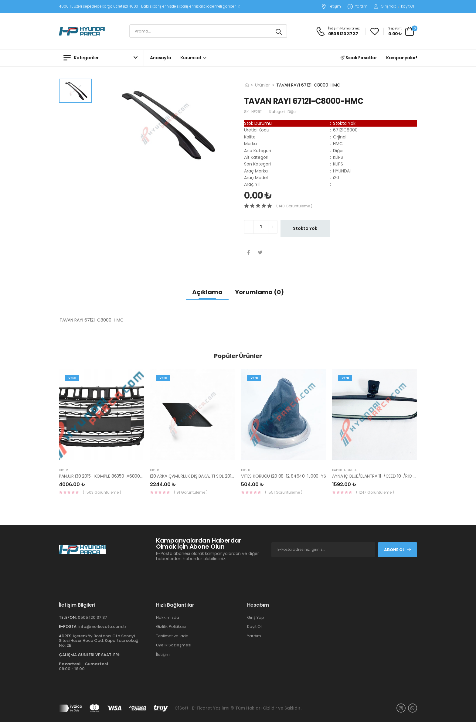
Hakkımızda (167, 617)
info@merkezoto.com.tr (102, 626)
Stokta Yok (305, 228)
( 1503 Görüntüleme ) (102, 492)
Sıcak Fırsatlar (358, 58)
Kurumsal (190, 58)
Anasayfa (160, 58)
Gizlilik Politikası (171, 626)
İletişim (331, 6)
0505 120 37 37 (92, 617)
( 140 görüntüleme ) (294, 206)
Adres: (65, 636)
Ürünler (262, 85)
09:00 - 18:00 (83, 666)
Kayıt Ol (407, 6)
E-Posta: (68, 626)
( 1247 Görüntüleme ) (375, 492)
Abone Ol (397, 550)
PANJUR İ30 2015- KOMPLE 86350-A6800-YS (103, 476)
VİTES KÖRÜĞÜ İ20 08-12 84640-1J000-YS (283, 476)
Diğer (63, 470)
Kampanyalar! (401, 58)
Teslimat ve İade (172, 636)
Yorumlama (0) (259, 292)
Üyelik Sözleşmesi (173, 645)
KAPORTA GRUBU (344, 470)
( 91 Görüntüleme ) (191, 492)
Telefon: (68, 617)
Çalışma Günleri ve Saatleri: (89, 655)
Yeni (72, 378)
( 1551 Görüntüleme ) (283, 492)
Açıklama (207, 292)
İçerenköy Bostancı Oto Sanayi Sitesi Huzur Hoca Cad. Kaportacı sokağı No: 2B (99, 640)
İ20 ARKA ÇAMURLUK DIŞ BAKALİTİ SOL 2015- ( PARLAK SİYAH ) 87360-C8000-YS (229, 476)
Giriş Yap (385, 6)
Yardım (358, 6)
